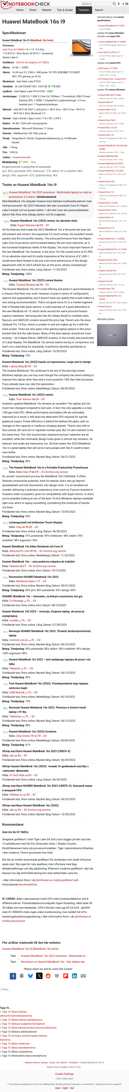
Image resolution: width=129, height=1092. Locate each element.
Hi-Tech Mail (16, 775)
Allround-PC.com (19, 551)
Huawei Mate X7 (106, 102)
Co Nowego (16, 600)
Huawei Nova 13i (106, 192)
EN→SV (44, 225)
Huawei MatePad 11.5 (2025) (112, 239)
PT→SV (27, 566)
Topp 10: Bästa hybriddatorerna (18, 1047)
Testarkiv (83, 10)
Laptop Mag (16, 366)
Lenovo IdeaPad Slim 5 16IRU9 (112, 42)
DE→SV (33, 527)
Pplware (14, 566)
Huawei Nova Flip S (107, 120)
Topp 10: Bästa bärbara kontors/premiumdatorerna (29, 1027)
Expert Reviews (27, 225)
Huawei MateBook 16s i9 (17, 948)
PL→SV (31, 600)
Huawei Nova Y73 (106, 228)
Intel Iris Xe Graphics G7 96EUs (32, 62)
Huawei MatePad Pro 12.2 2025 (113, 249)
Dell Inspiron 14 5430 (108, 68)
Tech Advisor (23, 399)
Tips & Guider (65, 10)
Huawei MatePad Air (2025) (111, 163)
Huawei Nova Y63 (106, 181)
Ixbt (11, 755)
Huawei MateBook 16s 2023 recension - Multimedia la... (54, 955)
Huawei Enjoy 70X (107, 288)
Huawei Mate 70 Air (107, 109)
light (65, 1088)
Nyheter (46, 10)
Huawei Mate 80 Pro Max (110, 95)
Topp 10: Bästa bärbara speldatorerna (22, 1019)
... (125, 10)
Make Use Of (23, 472)
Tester (33, 10)
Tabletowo (15, 716)
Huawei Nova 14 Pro (108, 210)
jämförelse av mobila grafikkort (54, 880)
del (72, 1088)
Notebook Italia (25, 581)
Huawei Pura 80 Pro (107, 271)
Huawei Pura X (105, 306)
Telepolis (14, 668)
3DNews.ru (16, 794)
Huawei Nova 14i (106, 135)
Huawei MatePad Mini (108, 156)
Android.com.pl (18, 640)
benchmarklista (27, 884)
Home (20, 10)
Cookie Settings (64, 1074)
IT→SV (42, 581)
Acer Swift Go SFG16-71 (109, 52)
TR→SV (42, 736)
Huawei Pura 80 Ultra (108, 260)
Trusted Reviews (26, 284)
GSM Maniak (17, 692)
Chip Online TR (25, 736)
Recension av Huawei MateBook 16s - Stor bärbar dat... (54, 961)
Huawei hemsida (21, 157)
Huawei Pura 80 (106, 281)
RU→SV (22, 755)
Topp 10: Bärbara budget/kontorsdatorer (23, 1023)
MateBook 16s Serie (42, 40)
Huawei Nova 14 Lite (108, 127)
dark (57, 1088)
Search (99, 10)
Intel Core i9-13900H (14, 49)
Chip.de (20, 527)
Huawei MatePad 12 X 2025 (111, 171)
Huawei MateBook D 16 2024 (112, 26)
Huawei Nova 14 (106, 217)
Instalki (13, 620)
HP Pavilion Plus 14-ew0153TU (112, 79)
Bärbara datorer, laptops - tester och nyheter (46, 1062)
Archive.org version (56, 472)
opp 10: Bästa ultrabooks (16, 1043)
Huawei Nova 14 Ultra (108, 203)
